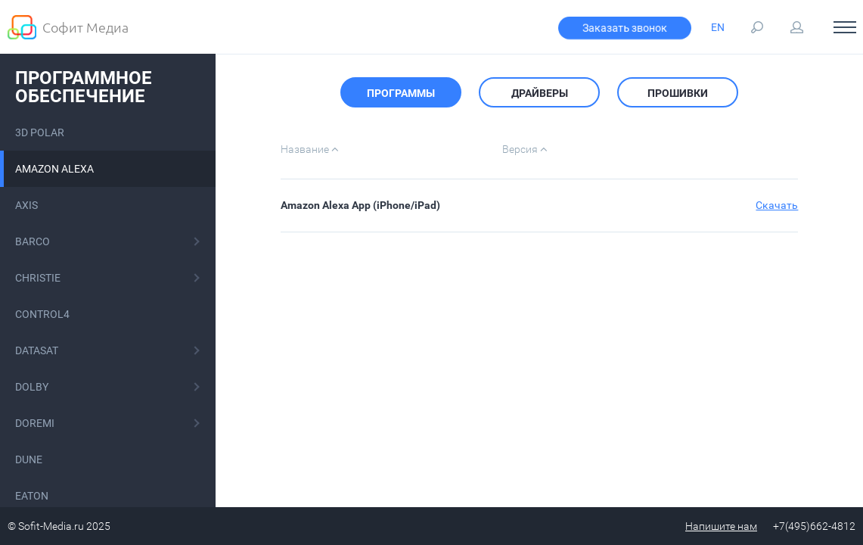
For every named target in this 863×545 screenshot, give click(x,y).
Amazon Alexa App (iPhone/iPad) (360, 205)
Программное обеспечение (83, 87)
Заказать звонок (624, 28)
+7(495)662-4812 (814, 526)
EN (718, 27)
